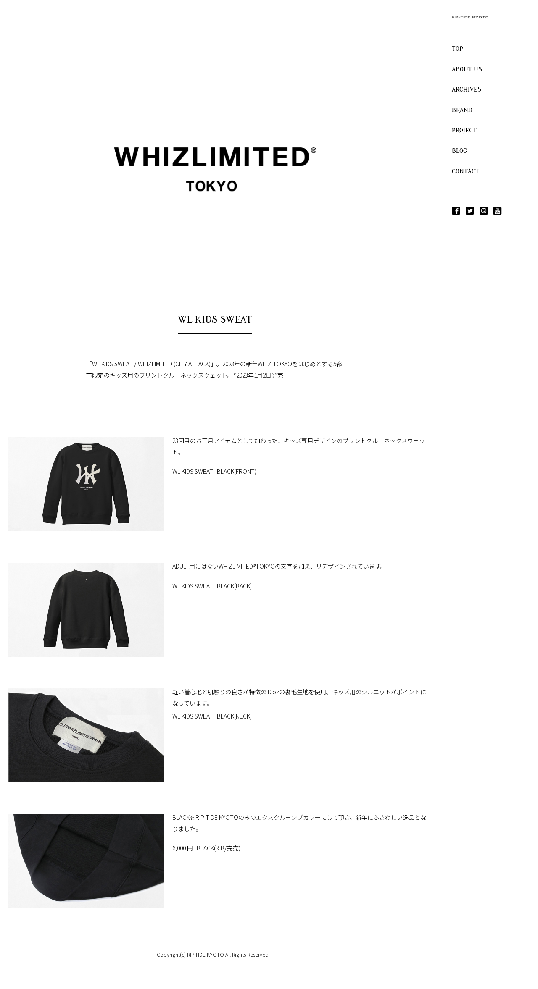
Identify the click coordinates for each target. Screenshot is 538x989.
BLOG (459, 151)
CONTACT (465, 171)
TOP (457, 49)
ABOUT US (467, 69)
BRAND (462, 110)
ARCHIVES (466, 90)
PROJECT (464, 130)
